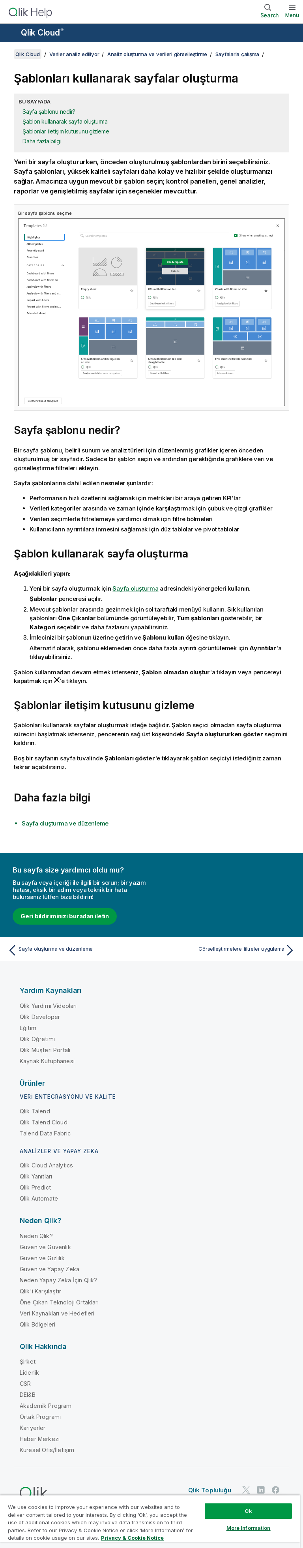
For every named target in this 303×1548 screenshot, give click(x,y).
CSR (25, 1383)
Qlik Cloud (42, 33)
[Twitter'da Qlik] (246, 1490)
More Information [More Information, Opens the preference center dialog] (248, 1528)
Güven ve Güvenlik (45, 1247)
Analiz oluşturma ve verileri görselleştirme (157, 54)
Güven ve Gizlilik (42, 1258)
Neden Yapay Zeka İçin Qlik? (58, 1280)
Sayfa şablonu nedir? (48, 111)
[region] (150, 1521)
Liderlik (29, 1372)
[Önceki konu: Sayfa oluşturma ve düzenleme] (77, 950)
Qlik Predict (35, 1187)
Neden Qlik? (36, 1236)
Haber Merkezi (40, 1438)
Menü (292, 15)
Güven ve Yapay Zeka (49, 1269)
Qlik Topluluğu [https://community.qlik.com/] (209, 1490)
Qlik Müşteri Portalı (45, 1050)
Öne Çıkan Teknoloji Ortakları (59, 1302)
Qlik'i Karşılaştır (40, 1291)
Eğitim (28, 1027)
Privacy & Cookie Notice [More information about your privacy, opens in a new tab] (132, 1538)
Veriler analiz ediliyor (74, 54)
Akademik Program (46, 1405)
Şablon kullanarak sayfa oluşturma (65, 121)
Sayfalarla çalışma (237, 54)
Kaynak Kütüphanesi (47, 1061)
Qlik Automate (39, 1198)
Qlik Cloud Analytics (46, 1165)
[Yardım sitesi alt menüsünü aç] (11, 34)
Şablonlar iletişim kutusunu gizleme (65, 131)
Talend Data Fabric (45, 1133)
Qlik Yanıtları (36, 1176)
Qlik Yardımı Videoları (48, 1005)
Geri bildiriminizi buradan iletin (65, 916)
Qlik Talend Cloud (43, 1122)
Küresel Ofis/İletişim (47, 1450)
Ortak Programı (40, 1416)
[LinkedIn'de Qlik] (261, 1490)
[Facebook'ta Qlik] (276, 1490)
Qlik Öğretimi (37, 1039)
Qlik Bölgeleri (37, 1324)
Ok (248, 1511)
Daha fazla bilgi (41, 141)
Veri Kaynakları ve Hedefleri (57, 1313)
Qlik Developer (40, 1016)
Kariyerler (33, 1427)
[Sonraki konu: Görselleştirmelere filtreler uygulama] (225, 950)
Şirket (28, 1361)
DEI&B (28, 1394)
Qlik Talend (35, 1111)
